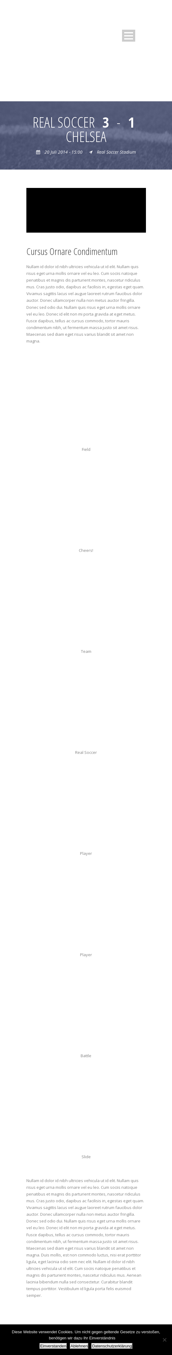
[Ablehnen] (164, 1340)
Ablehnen (79, 1346)
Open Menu (128, 36)
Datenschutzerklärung (112, 1346)
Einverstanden (53, 1346)
